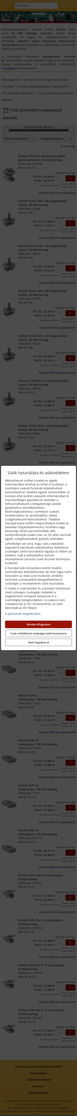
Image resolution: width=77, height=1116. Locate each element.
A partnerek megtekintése (23, 614)
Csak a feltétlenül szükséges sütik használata (38, 633)
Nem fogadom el (38, 642)
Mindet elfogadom (38, 624)
